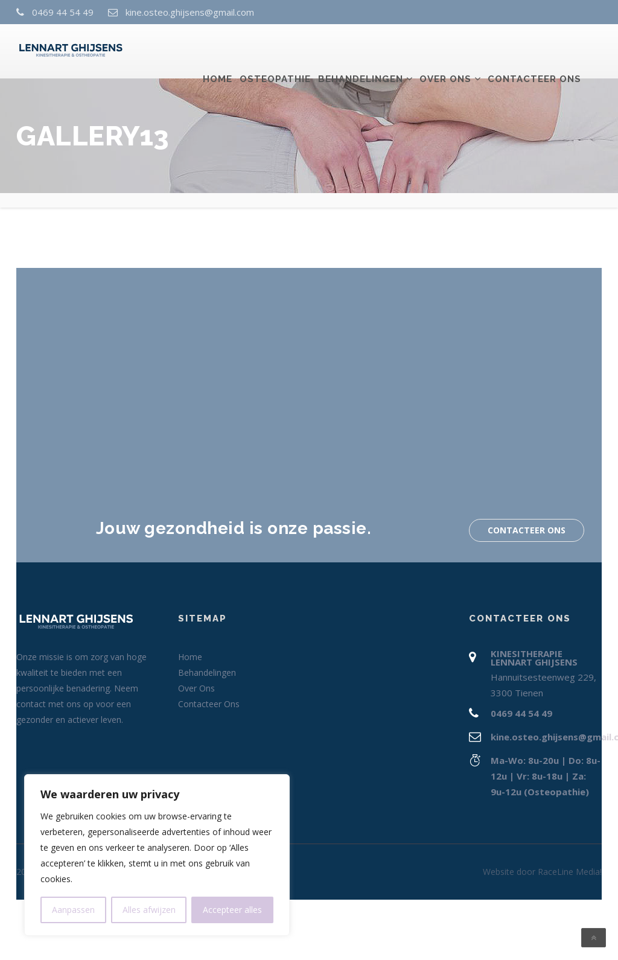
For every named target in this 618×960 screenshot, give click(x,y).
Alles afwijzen (149, 909)
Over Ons (445, 52)
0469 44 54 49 (63, 12)
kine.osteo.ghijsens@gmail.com (190, 12)
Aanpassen (73, 909)
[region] (157, 855)
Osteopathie (275, 52)
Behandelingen (360, 52)
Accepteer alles (232, 909)
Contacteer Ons (534, 52)
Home (217, 52)
